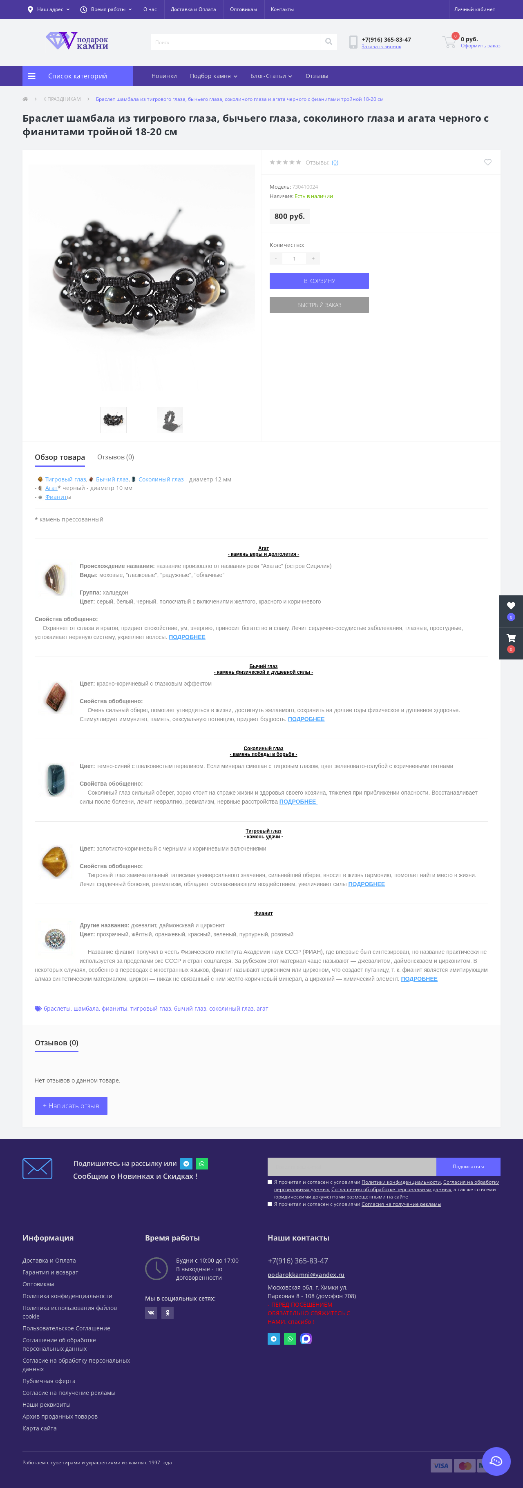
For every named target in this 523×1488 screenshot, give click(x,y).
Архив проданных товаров (60, 1416)
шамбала (86, 1008)
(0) (335, 162)
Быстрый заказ (319, 305)
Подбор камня (213, 76)
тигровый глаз (150, 1008)
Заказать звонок (381, 46)
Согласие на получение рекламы (69, 1393)
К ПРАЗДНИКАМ (62, 99)
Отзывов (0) (115, 456)
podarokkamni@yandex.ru (306, 1275)
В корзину (319, 281)
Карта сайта (39, 1428)
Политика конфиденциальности (67, 1296)
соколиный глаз (231, 1008)
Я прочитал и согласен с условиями (357, 1204)
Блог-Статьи (271, 76)
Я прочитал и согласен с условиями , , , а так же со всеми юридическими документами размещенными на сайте (386, 1189)
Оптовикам (243, 9)
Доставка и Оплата (193, 9)
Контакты (282, 9)
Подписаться (468, 1166)
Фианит (56, 497)
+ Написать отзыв (71, 1105)
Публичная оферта (49, 1381)
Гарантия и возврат (50, 1272)
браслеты (57, 1008)
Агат (51, 488)
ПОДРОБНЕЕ (187, 637)
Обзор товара (60, 457)
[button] (106, 9)
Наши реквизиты (46, 1404)
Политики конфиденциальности (401, 1181)
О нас (150, 9)
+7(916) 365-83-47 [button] (298, 1260)
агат (262, 1008)
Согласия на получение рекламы (401, 1204)
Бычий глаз (112, 479)
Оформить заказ (481, 45)
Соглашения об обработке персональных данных (391, 1189)
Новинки (164, 76)
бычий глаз (190, 1008)
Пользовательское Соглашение (66, 1328)
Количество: (287, 245)
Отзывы (317, 76)
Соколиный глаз (161, 479)
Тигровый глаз (65, 479)
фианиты (114, 1008)
